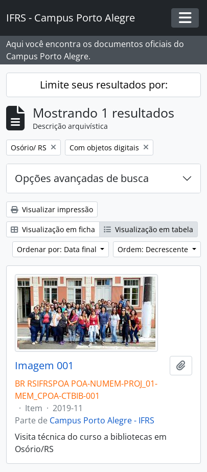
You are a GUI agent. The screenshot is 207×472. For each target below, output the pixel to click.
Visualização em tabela (148, 229)
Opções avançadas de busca (82, 178)
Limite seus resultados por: (104, 85)
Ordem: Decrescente (154, 249)
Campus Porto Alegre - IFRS (102, 420)
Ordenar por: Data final (58, 249)
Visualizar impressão (52, 209)
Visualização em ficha (53, 229)
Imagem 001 (44, 365)
